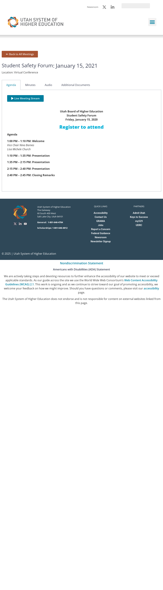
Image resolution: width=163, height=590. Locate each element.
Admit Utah (139, 213)
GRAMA (100, 221)
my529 (139, 221)
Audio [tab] (48, 85)
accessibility (151, 288)
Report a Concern (100, 229)
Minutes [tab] (30, 85)
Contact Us (101, 217)
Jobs (100, 225)
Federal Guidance (100, 233)
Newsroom (101, 237)
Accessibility (101, 213)
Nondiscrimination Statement (81, 263)
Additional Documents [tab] (75, 85)
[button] (152, 22)
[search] (136, 5)
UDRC (139, 225)
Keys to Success (139, 217)
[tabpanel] (81, 141)
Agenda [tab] (11, 85)
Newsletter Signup (101, 241)
